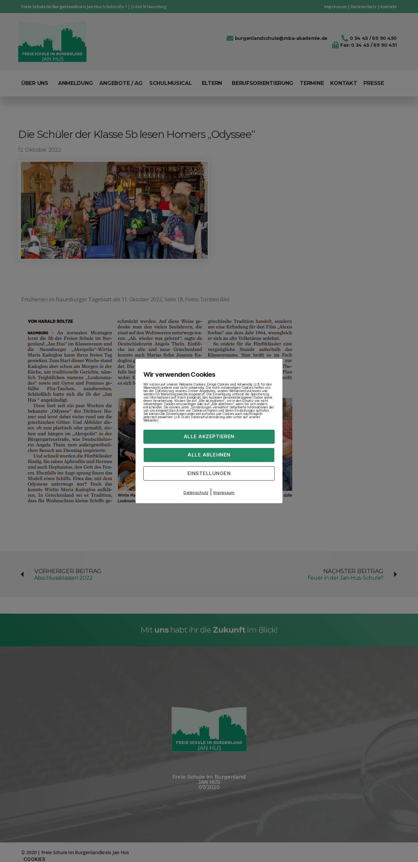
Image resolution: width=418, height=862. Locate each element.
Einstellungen (209, 473)
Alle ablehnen (209, 455)
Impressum (223, 492)
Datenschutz (196, 492)
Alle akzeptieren (209, 436)
